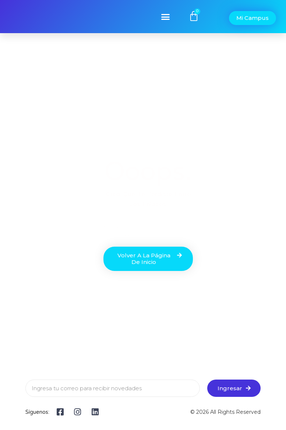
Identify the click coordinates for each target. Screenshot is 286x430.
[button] (166, 17)
